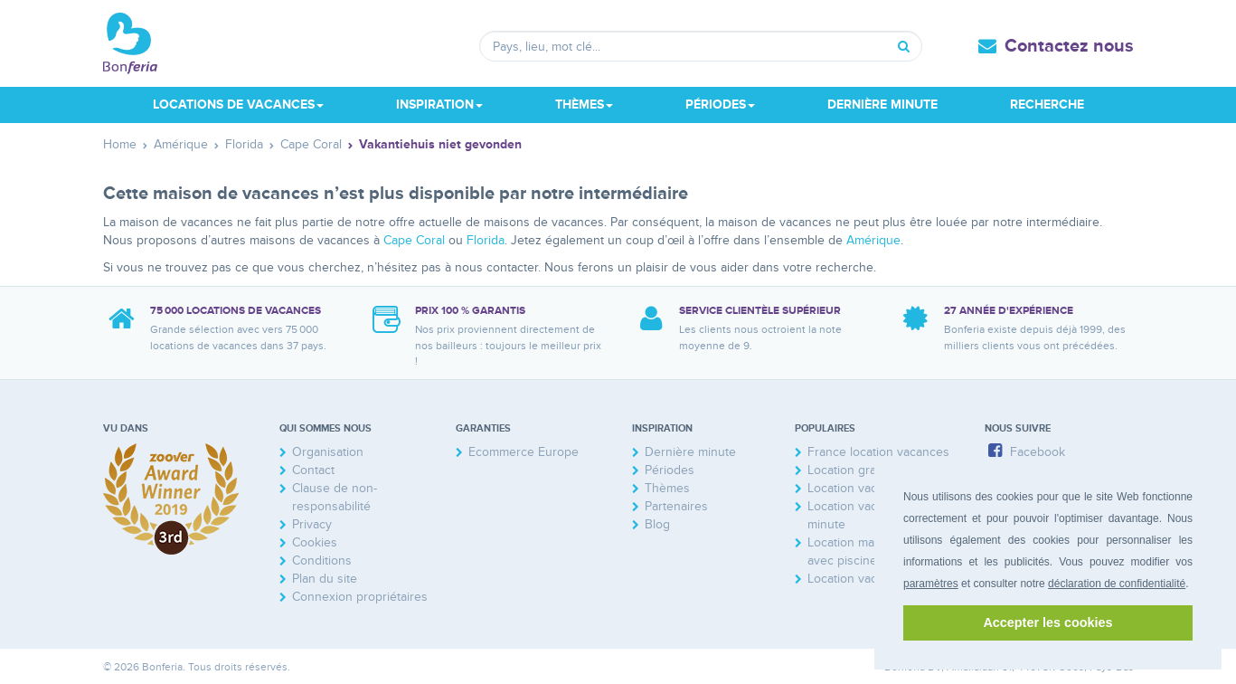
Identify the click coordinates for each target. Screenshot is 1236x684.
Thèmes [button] (584, 104)
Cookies (314, 542)
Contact (313, 470)
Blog (657, 524)
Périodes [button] (720, 104)
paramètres (930, 583)
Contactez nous (1069, 46)
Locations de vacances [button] (238, 104)
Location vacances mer (871, 578)
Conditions (322, 560)
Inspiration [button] (439, 104)
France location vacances (878, 452)
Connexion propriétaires (360, 596)
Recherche (1047, 104)
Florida (486, 240)
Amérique (873, 240)
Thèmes (667, 488)
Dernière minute (882, 104)
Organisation (327, 452)
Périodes (669, 470)
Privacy (312, 524)
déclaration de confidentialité (1116, 583)
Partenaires (676, 506)
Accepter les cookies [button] (1047, 622)
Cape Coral (414, 240)
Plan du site (324, 578)
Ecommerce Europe (523, 452)
